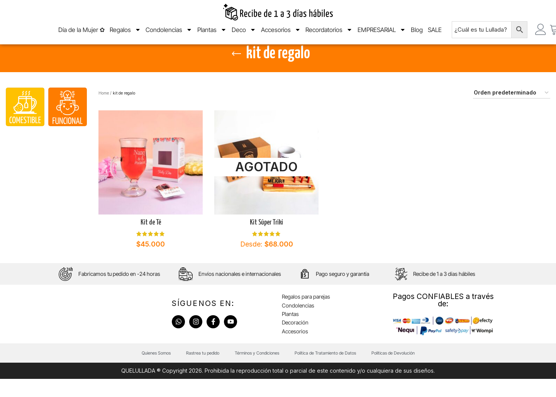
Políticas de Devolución (393, 370)
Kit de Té (151, 240)
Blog (417, 34)
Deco (244, 34)
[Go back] (236, 71)
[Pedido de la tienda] (511, 111)
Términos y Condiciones (257, 370)
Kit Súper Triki (266, 240)
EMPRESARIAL (382, 34)
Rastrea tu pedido (202, 370)
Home (103, 110)
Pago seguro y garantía (342, 292)
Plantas (212, 34)
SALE (435, 34)
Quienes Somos (156, 370)
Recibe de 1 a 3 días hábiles (444, 292)
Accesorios (281, 34)
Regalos (125, 34)
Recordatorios (329, 34)
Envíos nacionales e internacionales (239, 292)
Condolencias (169, 34)
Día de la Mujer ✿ (81, 34)
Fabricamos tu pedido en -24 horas (119, 292)
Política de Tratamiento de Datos (325, 370)
